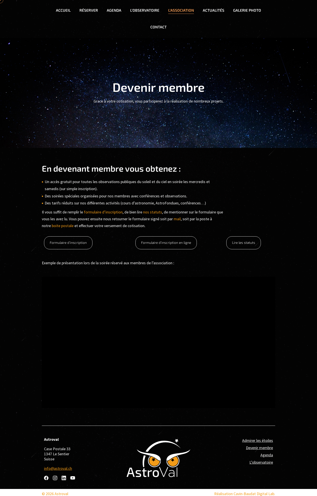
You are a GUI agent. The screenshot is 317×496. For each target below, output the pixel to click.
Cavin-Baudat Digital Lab (254, 493)
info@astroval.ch (58, 467)
